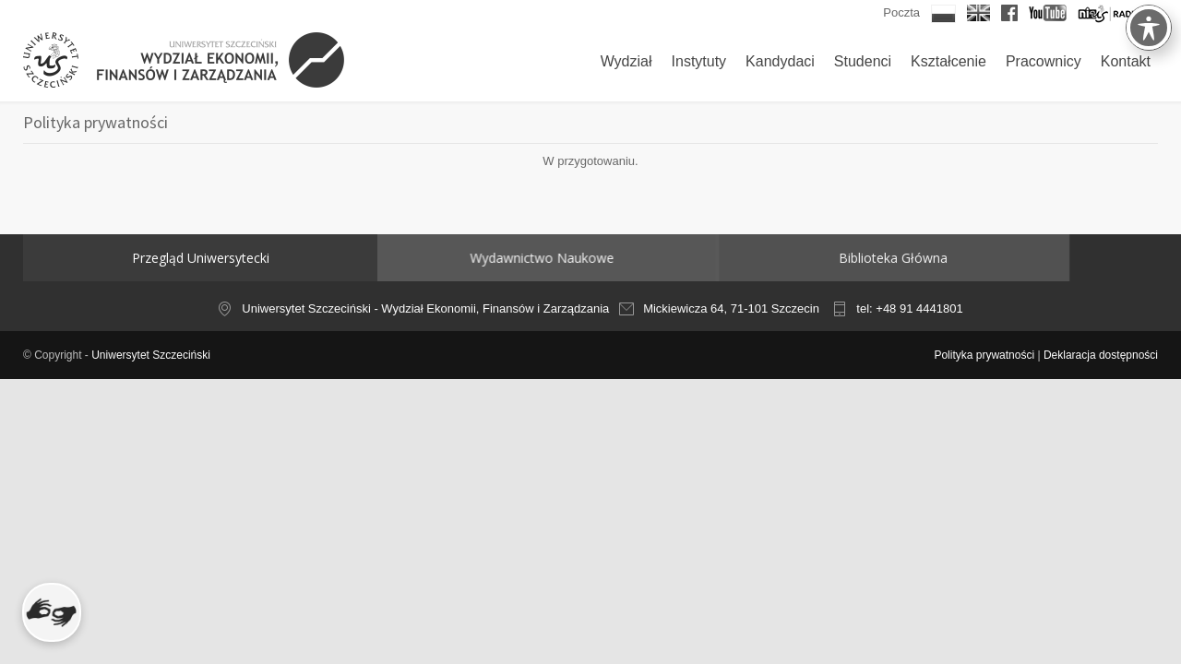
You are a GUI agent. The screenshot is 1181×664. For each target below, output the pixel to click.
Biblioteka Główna (776, 258)
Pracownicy (1043, 61)
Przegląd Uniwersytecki (200, 258)
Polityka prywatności (984, 355)
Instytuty (699, 61)
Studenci (862, 61)
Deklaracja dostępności (1101, 355)
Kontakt (1126, 61)
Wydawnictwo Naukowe (505, 258)
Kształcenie (948, 61)
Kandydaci (780, 61)
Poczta (901, 12)
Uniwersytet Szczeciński (150, 355)
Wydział (626, 61)
